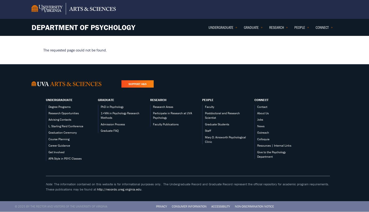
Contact (262, 107)
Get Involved (56, 152)
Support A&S (137, 84)
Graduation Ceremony (62, 133)
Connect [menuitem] (324, 29)
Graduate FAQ (110, 131)
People (207, 100)
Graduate (106, 100)
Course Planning (58, 139)
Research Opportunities (63, 113)
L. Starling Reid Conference (65, 126)
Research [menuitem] (278, 29)
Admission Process (113, 124)
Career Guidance (59, 146)
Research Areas (163, 107)
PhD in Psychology (112, 107)
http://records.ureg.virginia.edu (119, 189)
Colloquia (263, 139)
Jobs (260, 120)
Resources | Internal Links (274, 146)
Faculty (209, 107)
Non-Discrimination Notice (254, 206)
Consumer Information (189, 206)
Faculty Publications (166, 124)
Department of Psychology (83, 27)
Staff (208, 131)
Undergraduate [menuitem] (223, 29)
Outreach (263, 133)
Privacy (161, 206)
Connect (261, 100)
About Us (263, 113)
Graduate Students (217, 124)
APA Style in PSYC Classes (65, 159)
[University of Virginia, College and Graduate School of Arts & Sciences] (74, 9)
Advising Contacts (59, 120)
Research (158, 100)
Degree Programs (59, 107)
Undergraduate (59, 100)
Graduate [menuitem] (253, 29)
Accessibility (220, 206)
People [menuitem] (302, 29)
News (261, 126)
